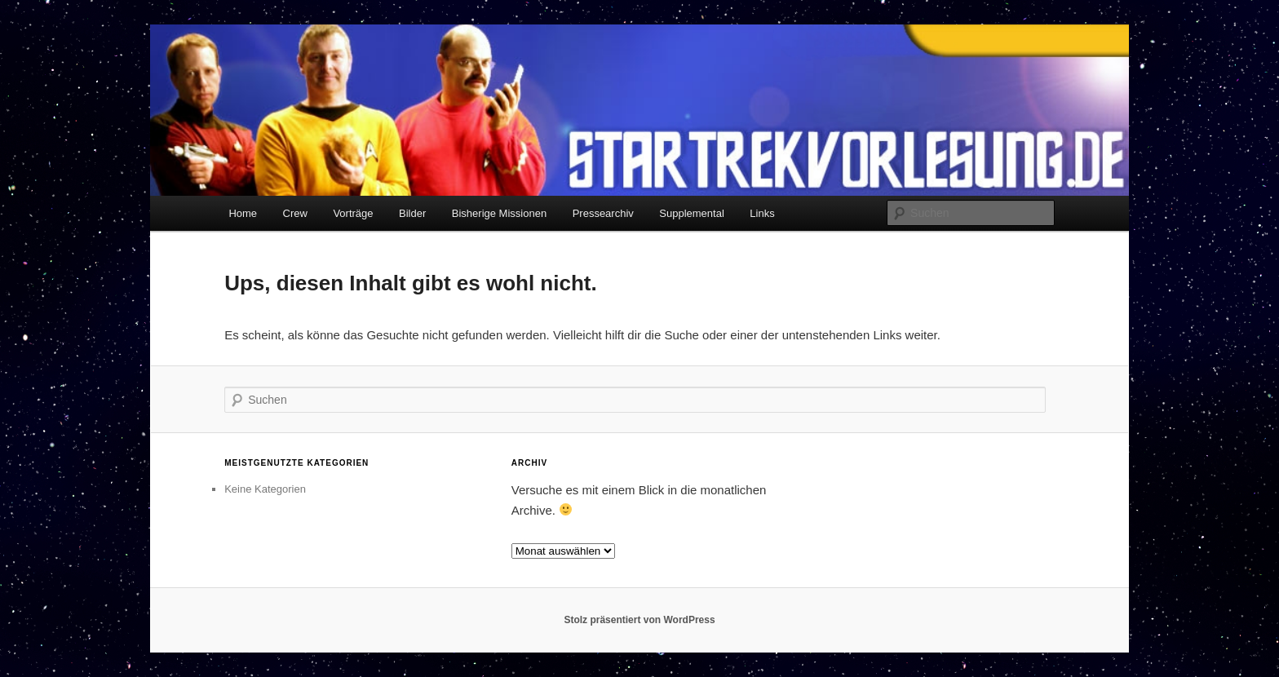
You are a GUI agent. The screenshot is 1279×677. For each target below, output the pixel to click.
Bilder (412, 213)
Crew (295, 213)
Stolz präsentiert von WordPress (639, 620)
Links (762, 213)
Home (242, 213)
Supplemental (691, 213)
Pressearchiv (603, 213)
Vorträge (353, 213)
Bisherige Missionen (499, 213)
